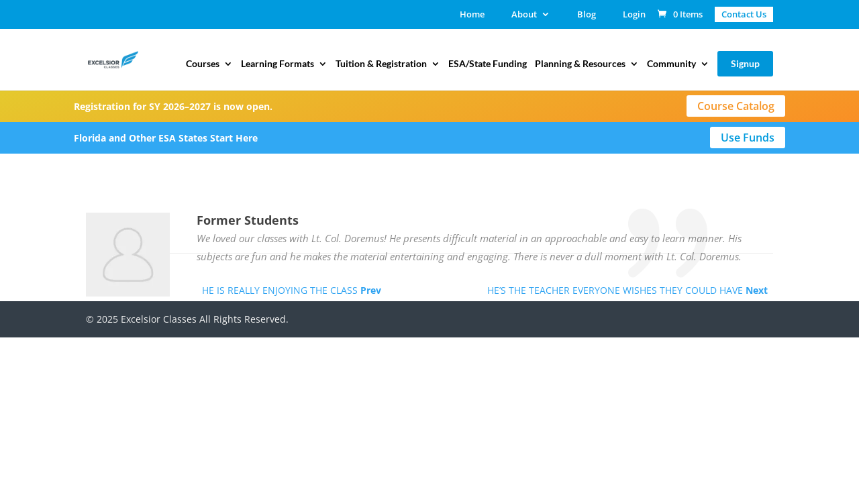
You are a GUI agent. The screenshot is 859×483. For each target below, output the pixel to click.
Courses (202, 64)
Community (671, 64)
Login (634, 15)
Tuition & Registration (381, 64)
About (524, 15)
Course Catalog (735, 106)
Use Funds (747, 137)
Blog (586, 15)
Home (472, 15)
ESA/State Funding (487, 64)
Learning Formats (277, 64)
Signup (745, 63)
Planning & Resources (580, 64)
